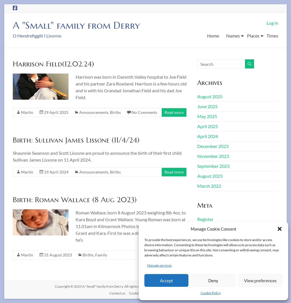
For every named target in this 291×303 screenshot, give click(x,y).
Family (101, 254)
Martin (27, 112)
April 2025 (207, 126)
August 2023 (210, 176)
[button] (279, 229)
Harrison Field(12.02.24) (53, 63)
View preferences (260, 280)
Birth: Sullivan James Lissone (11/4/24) (76, 140)
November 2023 (213, 156)
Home (213, 35)
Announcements (93, 112)
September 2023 (213, 166)
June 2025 (207, 106)
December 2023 (212, 146)
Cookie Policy (211, 293)
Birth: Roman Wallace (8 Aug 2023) (75, 199)
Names (233, 35)
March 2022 (209, 186)
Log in (272, 23)
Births (115, 112)
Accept (166, 280)
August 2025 (210, 96)
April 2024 (207, 136)
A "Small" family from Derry (80, 25)
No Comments (144, 112)
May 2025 (207, 116)
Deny (213, 280)
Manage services (159, 265)
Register (205, 219)
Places (253, 35)
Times (272, 35)
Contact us (117, 293)
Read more (174, 112)
